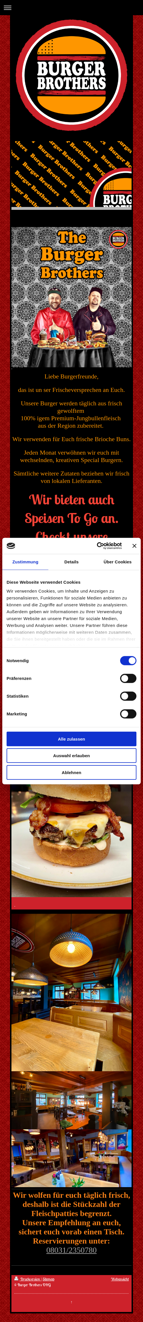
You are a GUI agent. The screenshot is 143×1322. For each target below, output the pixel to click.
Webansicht (120, 1279)
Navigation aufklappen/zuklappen (71, 7)
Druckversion (27, 1279)
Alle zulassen (71, 738)
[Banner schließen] (134, 546)
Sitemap (48, 1279)
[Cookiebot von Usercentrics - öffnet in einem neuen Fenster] (97, 546)
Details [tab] (71, 561)
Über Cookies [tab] (118, 561)
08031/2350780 (71, 1250)
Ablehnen (71, 772)
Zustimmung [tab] (25, 561)
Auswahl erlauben (71, 755)
